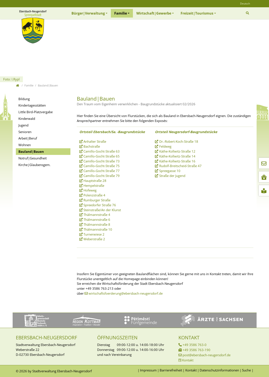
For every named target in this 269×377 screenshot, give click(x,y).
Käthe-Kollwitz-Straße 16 (177, 161)
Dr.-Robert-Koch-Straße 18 (178, 141)
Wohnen (24, 145)
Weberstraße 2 (94, 239)
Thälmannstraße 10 (97, 229)
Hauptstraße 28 (94, 180)
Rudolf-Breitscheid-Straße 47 (180, 166)
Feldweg (165, 146)
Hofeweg (90, 190)
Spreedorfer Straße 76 (99, 205)
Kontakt (187, 360)
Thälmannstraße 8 (96, 224)
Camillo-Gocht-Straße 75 (101, 166)
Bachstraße (91, 146)
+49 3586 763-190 (196, 350)
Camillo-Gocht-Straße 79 (101, 176)
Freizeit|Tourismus (197, 13)
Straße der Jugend (172, 176)
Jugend (23, 125)
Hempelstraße (93, 185)
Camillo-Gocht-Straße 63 (101, 151)
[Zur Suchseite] (248, 13)
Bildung (24, 99)
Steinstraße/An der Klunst (102, 210)
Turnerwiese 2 (93, 234)
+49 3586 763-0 (195, 345)
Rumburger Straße (96, 200)
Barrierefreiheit (171, 370)
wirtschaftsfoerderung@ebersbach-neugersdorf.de (126, 293)
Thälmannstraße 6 (96, 219)
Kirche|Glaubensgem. (34, 165)
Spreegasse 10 (169, 171)
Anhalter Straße (94, 141)
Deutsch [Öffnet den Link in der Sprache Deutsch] (245, 3)
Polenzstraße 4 (94, 195)
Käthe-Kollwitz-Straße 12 (177, 151)
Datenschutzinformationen (219, 370)
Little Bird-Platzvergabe (35, 112)
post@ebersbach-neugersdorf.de (206, 355)
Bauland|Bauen (31, 151)
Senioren (24, 132)
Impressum (148, 370)
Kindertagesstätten (32, 105)
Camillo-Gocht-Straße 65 (101, 156)
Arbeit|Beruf (27, 138)
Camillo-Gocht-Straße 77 (101, 171)
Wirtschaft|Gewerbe (153, 13)
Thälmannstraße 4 (96, 214)
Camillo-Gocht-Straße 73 (101, 161)
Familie (120, 13)
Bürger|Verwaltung (88, 13)
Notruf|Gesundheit (32, 158)
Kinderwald (26, 118)
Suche (246, 370)
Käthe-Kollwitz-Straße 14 (177, 156)
